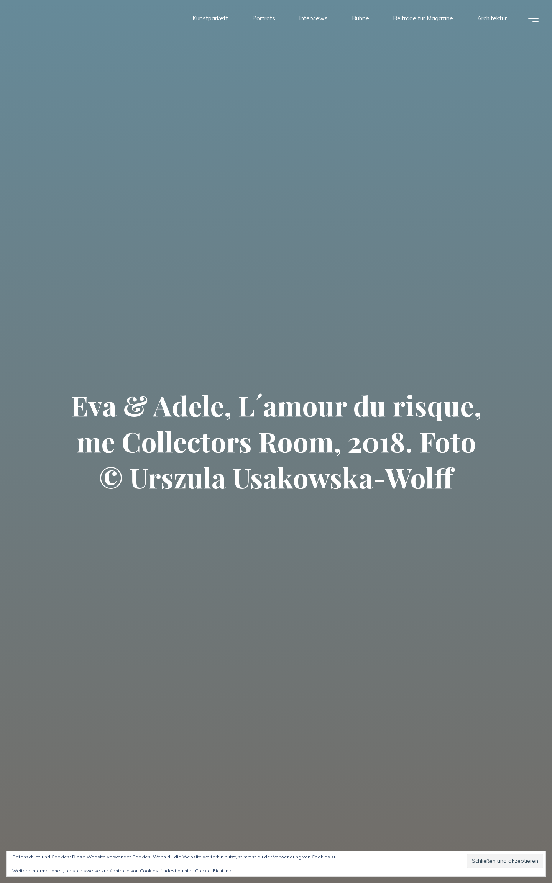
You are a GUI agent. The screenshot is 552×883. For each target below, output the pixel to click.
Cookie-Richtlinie (214, 870)
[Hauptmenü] (530, 18)
